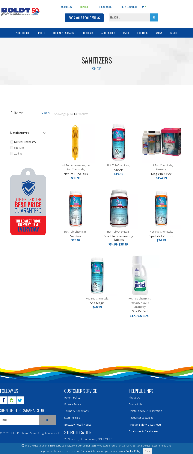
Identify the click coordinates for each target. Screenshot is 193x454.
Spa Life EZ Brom (161, 236)
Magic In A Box (161, 174)
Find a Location (128, 7)
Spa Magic (97, 303)
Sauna (159, 33)
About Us (134, 397)
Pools (41, 33)
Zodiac (18, 153)
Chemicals (87, 33)
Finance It (85, 7)
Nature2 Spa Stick (76, 174)
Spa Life (19, 147)
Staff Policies (72, 417)
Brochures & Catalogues (144, 431)
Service (174, 33)
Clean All (46, 112)
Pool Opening (23, 33)
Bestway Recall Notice (77, 424)
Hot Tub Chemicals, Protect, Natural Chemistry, (140, 302)
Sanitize (75, 236)
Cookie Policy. (133, 451)
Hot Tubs (142, 33)
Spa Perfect (140, 311)
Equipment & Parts (63, 33)
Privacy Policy (72, 404)
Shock (118, 170)
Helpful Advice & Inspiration (145, 411)
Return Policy (72, 397)
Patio (126, 33)
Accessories (108, 33)
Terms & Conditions (76, 411)
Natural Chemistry (25, 142)
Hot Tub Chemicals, (118, 165)
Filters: (16, 112)
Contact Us (135, 404)
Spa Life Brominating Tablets (118, 238)
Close (147, 451)
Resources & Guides (141, 417)
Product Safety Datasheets (145, 424)
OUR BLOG (66, 7)
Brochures (105, 7)
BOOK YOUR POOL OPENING (84, 18)
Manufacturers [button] (19, 133)
